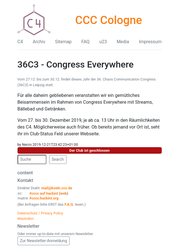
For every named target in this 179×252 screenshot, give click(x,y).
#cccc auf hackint (43, 193)
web (63, 193)
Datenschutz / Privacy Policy (40, 213)
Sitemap (63, 41)
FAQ (85, 41)
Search (58, 159)
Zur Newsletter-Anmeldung (43, 240)
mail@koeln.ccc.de (56, 188)
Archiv (39, 41)
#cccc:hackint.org (44, 198)
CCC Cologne (108, 20)
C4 (20, 41)
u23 (103, 41)
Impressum (150, 41)
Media (123, 41)
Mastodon (26, 218)
